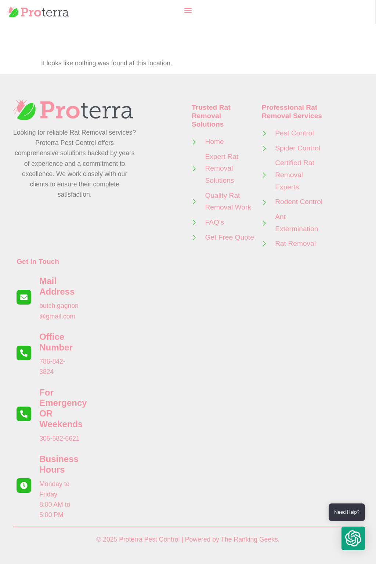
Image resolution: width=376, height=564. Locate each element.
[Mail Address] (24, 297)
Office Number (56, 342)
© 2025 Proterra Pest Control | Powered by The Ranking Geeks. (187, 539)
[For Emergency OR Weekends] (24, 414)
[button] (188, 10)
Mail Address (57, 286)
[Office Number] (24, 353)
